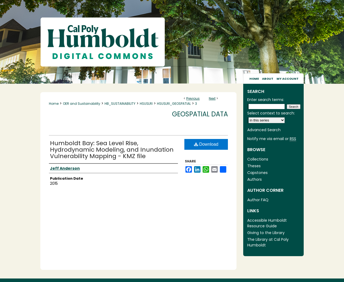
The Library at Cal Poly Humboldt (268, 242)
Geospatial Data (200, 114)
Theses (254, 166)
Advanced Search (264, 130)
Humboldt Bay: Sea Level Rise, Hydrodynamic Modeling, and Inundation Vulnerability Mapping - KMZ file (112, 149)
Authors (254, 179)
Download (206, 144)
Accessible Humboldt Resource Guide (267, 223)
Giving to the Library (266, 232)
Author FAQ (257, 200)
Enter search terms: (265, 99)
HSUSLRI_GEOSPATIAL (174, 103)
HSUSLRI (146, 103)
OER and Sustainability (81, 103)
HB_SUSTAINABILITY (120, 103)
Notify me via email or (271, 139)
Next (212, 98)
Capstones (257, 172)
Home (54, 103)
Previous (193, 98)
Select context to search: (271, 113)
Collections (257, 159)
